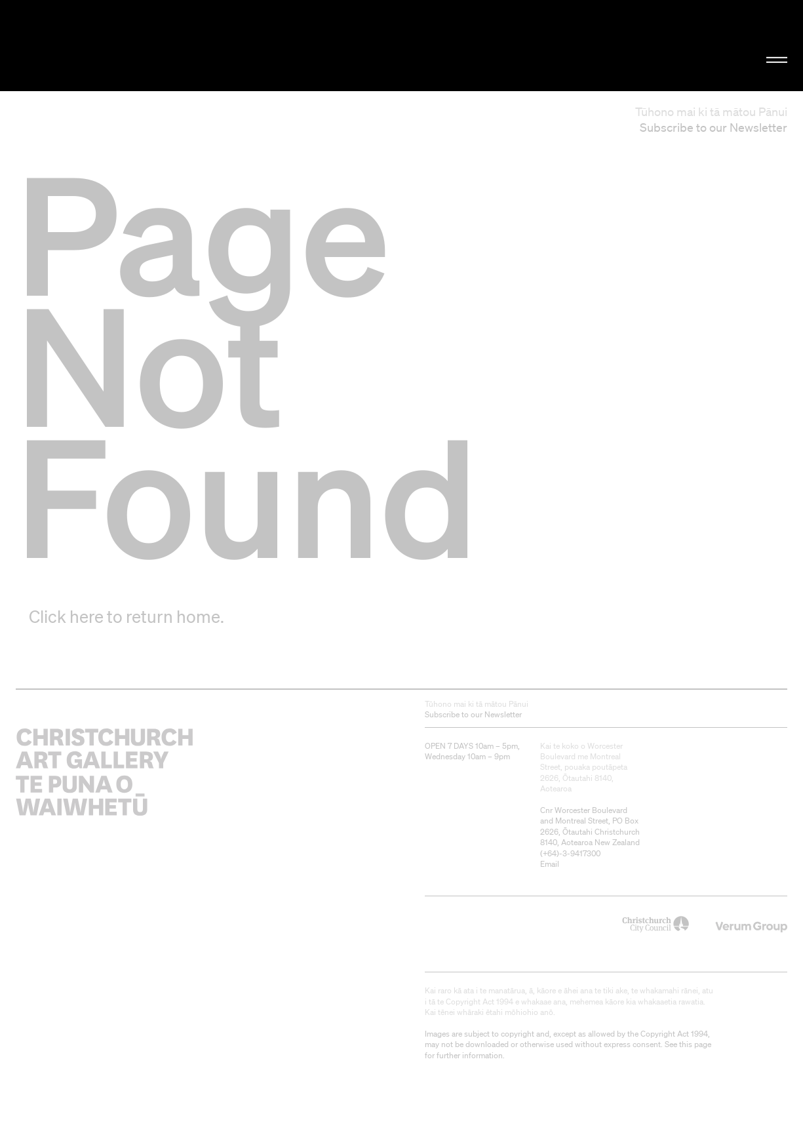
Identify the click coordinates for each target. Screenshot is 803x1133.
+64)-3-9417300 (571, 853)
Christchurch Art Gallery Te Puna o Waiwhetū (135, 45)
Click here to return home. (126, 616)
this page (695, 1044)
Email (549, 863)
